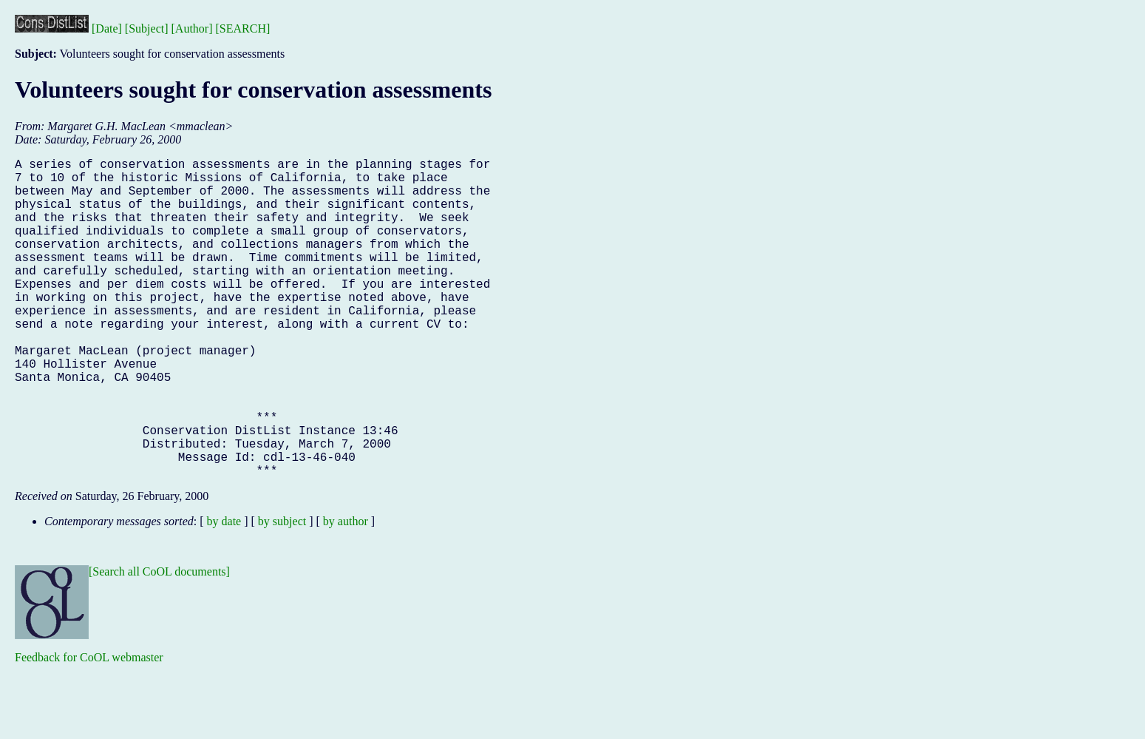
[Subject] (147, 28)
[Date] (107, 28)
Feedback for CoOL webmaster (89, 728)
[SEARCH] (243, 28)
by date (224, 592)
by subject (282, 592)
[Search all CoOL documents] (159, 642)
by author (345, 592)
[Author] (192, 28)
